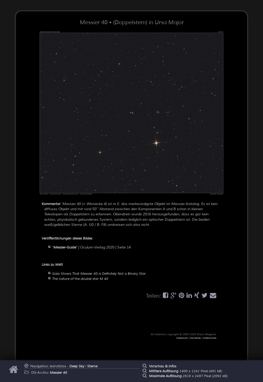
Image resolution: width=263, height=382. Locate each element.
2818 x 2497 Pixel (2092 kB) (188, 376)
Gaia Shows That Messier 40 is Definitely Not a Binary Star (99, 274)
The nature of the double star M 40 (80, 279)
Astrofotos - (67, 366)
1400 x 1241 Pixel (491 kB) (185, 371)
